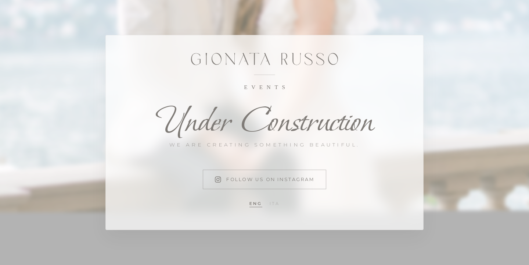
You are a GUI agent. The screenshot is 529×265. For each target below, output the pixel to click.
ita (275, 203)
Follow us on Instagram (264, 179)
